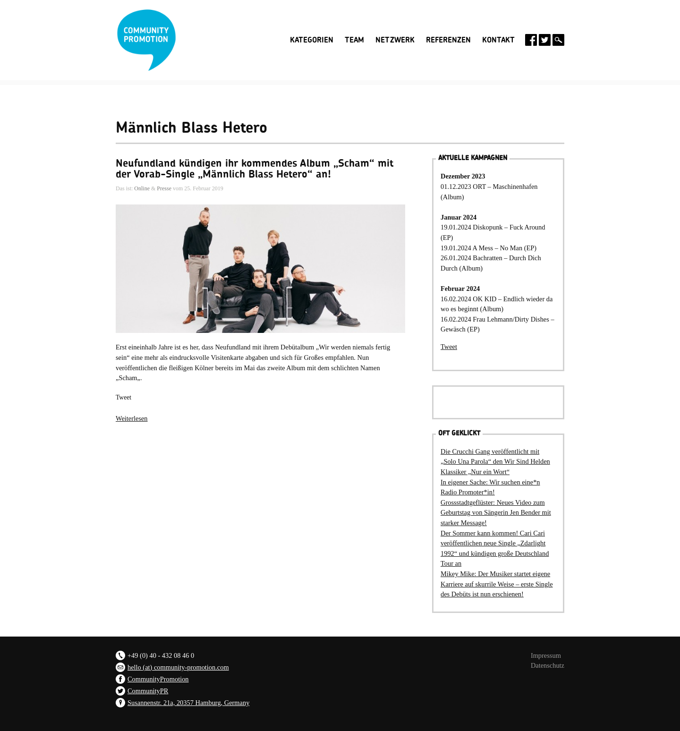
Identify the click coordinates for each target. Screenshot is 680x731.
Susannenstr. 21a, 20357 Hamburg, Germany (188, 702)
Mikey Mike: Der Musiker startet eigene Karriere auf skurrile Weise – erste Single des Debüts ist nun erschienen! (497, 584)
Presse (164, 188)
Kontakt (498, 40)
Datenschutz (547, 665)
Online (142, 188)
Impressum (546, 655)
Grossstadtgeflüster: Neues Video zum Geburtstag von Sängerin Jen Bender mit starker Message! (496, 513)
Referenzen (448, 40)
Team (354, 40)
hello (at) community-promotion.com (178, 667)
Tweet (123, 397)
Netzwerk (395, 40)
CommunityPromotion (158, 679)
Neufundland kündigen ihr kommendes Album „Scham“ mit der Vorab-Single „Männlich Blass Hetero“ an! (254, 168)
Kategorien (311, 40)
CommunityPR (148, 691)
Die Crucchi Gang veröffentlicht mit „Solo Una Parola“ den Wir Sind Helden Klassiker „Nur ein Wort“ (495, 462)
